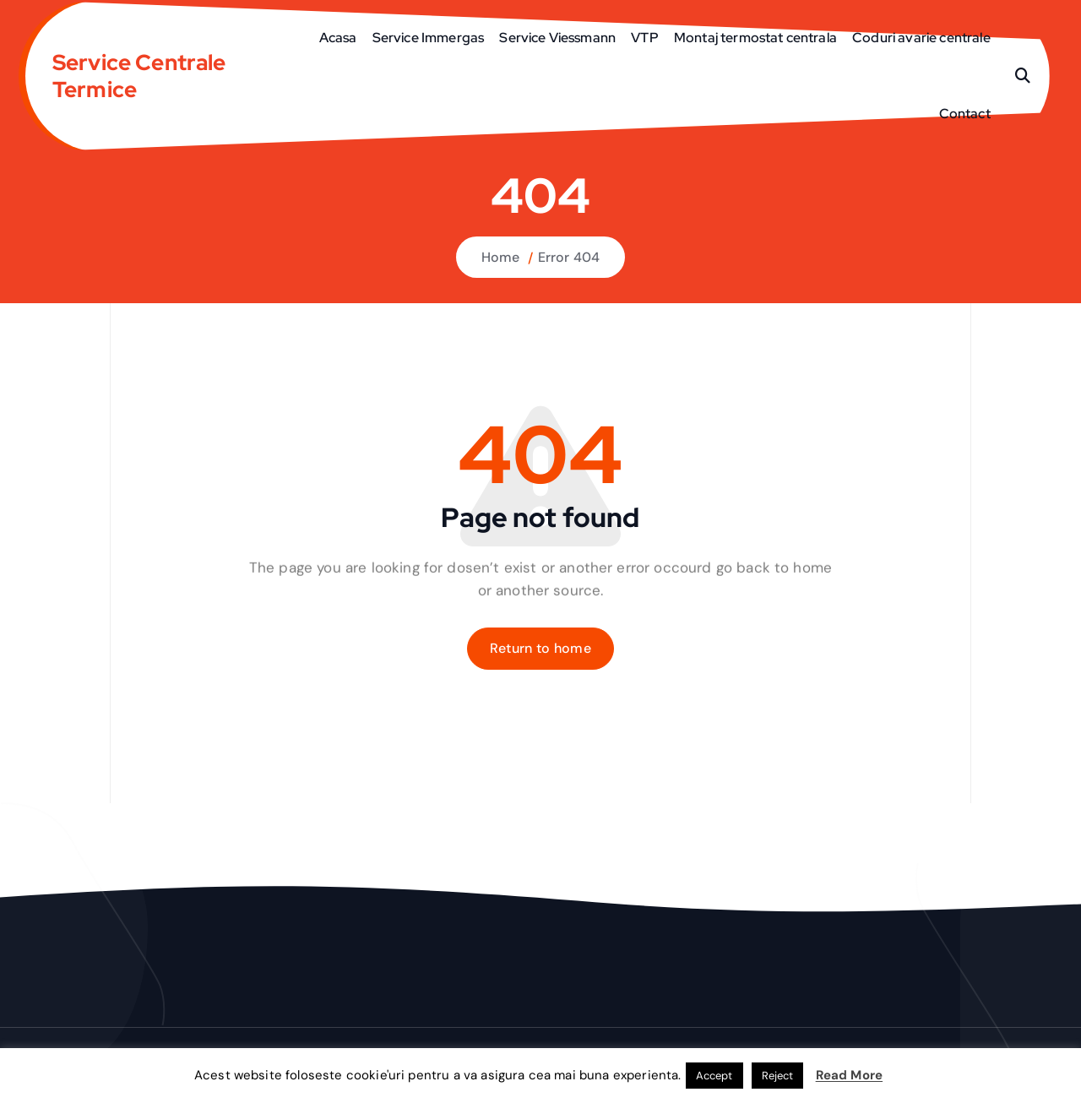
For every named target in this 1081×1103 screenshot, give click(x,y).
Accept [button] (714, 1075)
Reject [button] (778, 1075)
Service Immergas (428, 37)
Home (500, 257)
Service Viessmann (557, 37)
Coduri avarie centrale (921, 37)
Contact (965, 113)
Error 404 (569, 257)
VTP (644, 37)
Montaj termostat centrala (755, 37)
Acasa (338, 37)
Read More (849, 1075)
